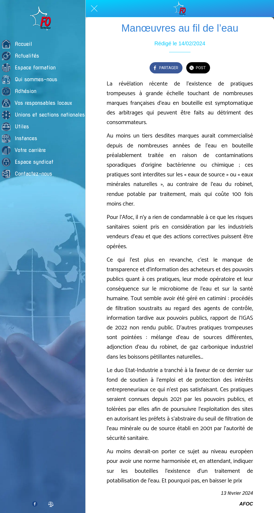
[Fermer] (94, 8)
